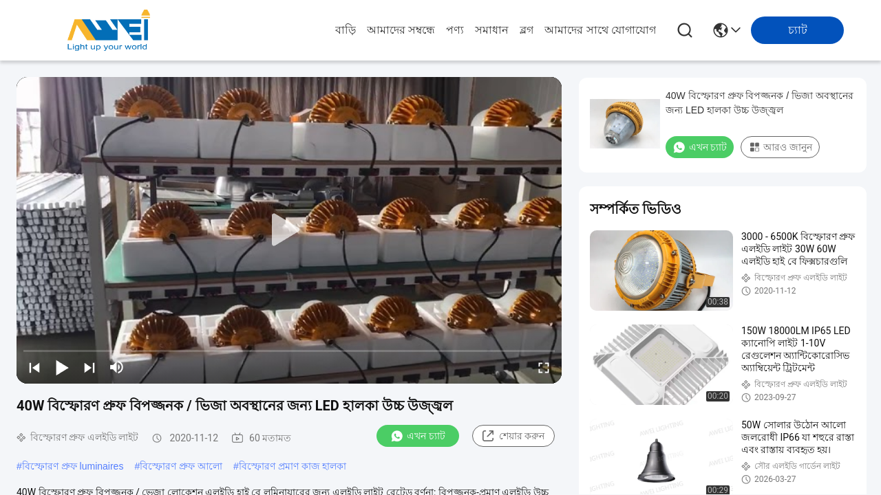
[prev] (34, 367)
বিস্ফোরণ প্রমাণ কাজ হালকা (293, 466)
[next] (89, 367)
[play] (289, 230)
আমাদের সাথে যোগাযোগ (600, 30)
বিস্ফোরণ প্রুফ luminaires (73, 466)
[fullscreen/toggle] (544, 367)
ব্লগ (526, 30)
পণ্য (455, 30)
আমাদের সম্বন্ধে (401, 30)
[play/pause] (62, 367)
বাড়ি (345, 30)
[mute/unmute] (117, 367)
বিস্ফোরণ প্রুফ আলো (181, 466)
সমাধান (492, 30)
